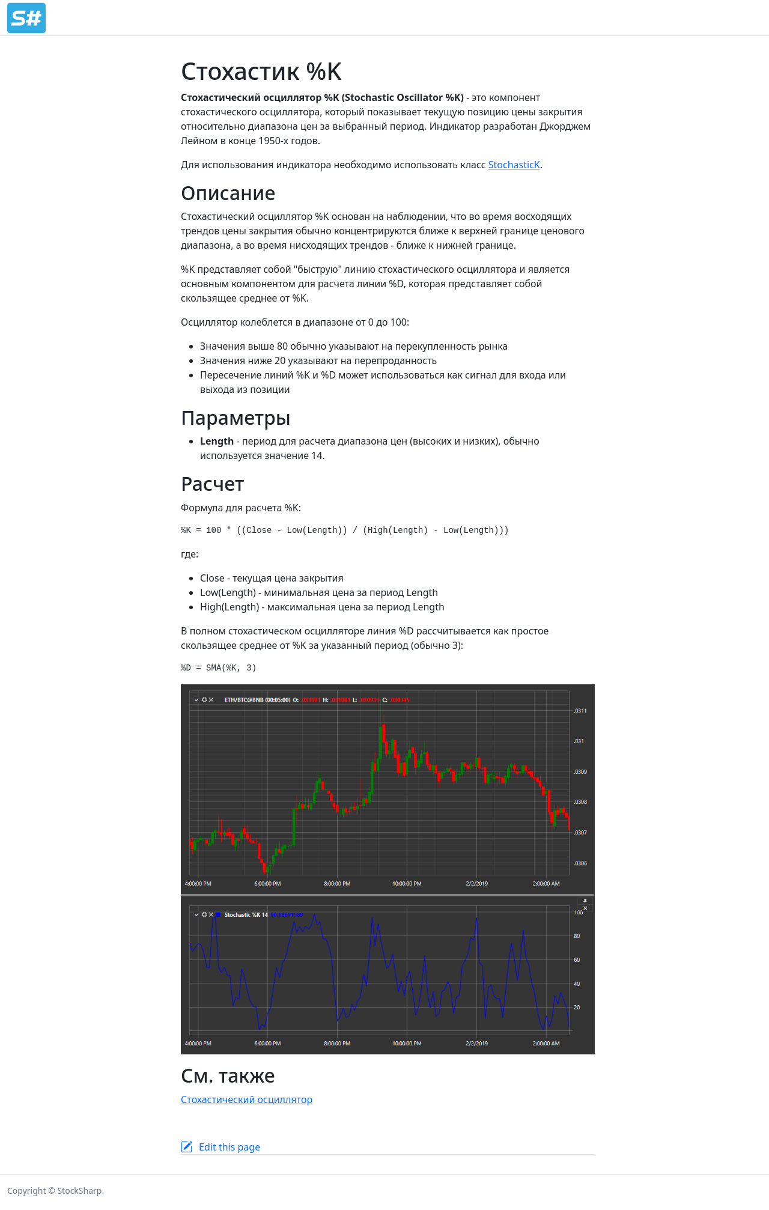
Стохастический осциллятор (246, 1099)
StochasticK (514, 164)
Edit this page (229, 1147)
